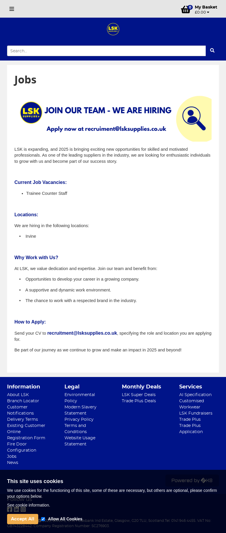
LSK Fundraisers (195, 413)
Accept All (22, 519)
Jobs (11, 457)
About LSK (18, 395)
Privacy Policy (79, 420)
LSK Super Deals (139, 395)
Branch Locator (23, 401)
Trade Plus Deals (139, 401)
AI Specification (195, 395)
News (12, 463)
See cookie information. (28, 505)
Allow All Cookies (65, 519)
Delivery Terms (22, 420)
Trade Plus (190, 420)
